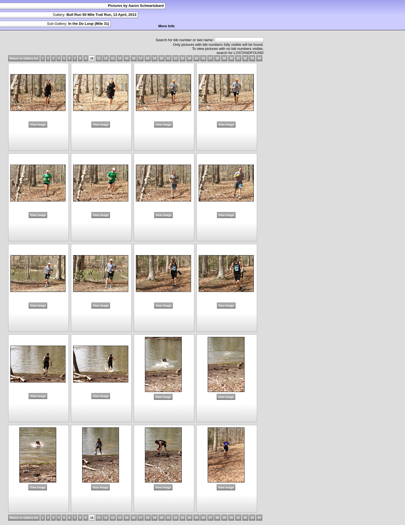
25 (196, 58)
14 (119, 58)
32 (245, 58)
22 (175, 58)
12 (105, 58)
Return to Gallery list (24, 58)
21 (168, 58)
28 (217, 58)
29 (224, 58)
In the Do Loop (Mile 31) (88, 24)
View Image (38, 124)
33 (252, 58)
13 (112, 58)
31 (238, 58)
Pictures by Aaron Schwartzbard (136, 6)
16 (133, 58)
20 (161, 58)
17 (140, 58)
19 (154, 58)
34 (259, 58)
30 (231, 58)
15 (126, 58)
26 (203, 58)
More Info (166, 26)
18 (147, 58)
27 (210, 58)
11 (98, 58)
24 (189, 58)
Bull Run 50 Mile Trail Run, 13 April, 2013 (101, 15)
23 (182, 58)
